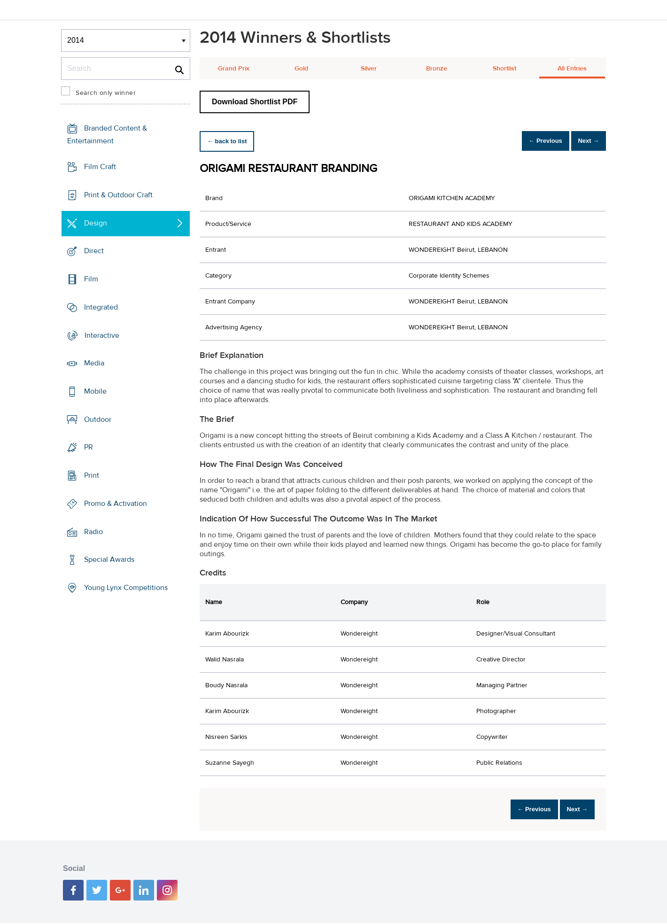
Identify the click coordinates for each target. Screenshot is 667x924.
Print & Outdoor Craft (118, 195)
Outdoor (97, 419)
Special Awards (109, 559)
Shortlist (504, 68)
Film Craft (100, 166)
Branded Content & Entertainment (107, 135)
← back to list (231, 141)
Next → (584, 141)
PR (88, 447)
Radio (93, 531)
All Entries (572, 68)
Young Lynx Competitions (126, 587)
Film (91, 279)
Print (91, 475)
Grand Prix (233, 68)
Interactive (102, 335)
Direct (94, 251)
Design (95, 222)
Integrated (101, 307)
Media (94, 363)
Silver (369, 68)
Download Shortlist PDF (254, 102)
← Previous (533, 141)
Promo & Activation (115, 503)
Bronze (436, 68)
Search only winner (106, 93)
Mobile (95, 391)
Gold (301, 68)
